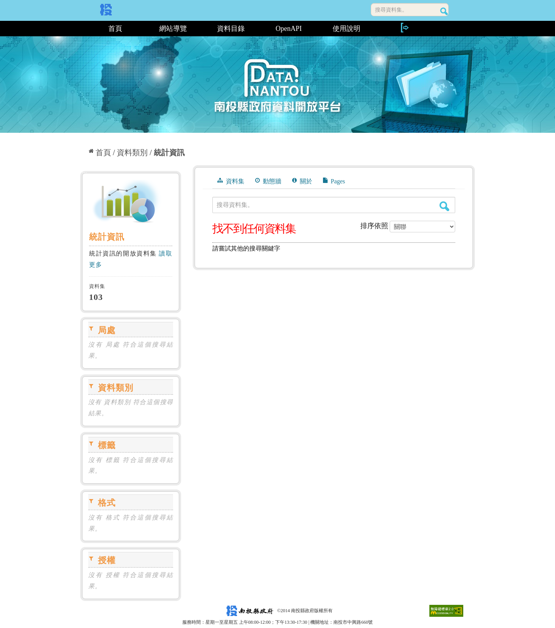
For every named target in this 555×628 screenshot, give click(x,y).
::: (83, 28)
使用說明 (346, 28)
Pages (334, 181)
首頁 (115, 28)
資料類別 (132, 152)
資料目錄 (231, 28)
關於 (302, 181)
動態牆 (268, 181)
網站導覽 (173, 28)
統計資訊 (169, 152)
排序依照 (374, 226)
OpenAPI (289, 28)
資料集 (230, 181)
